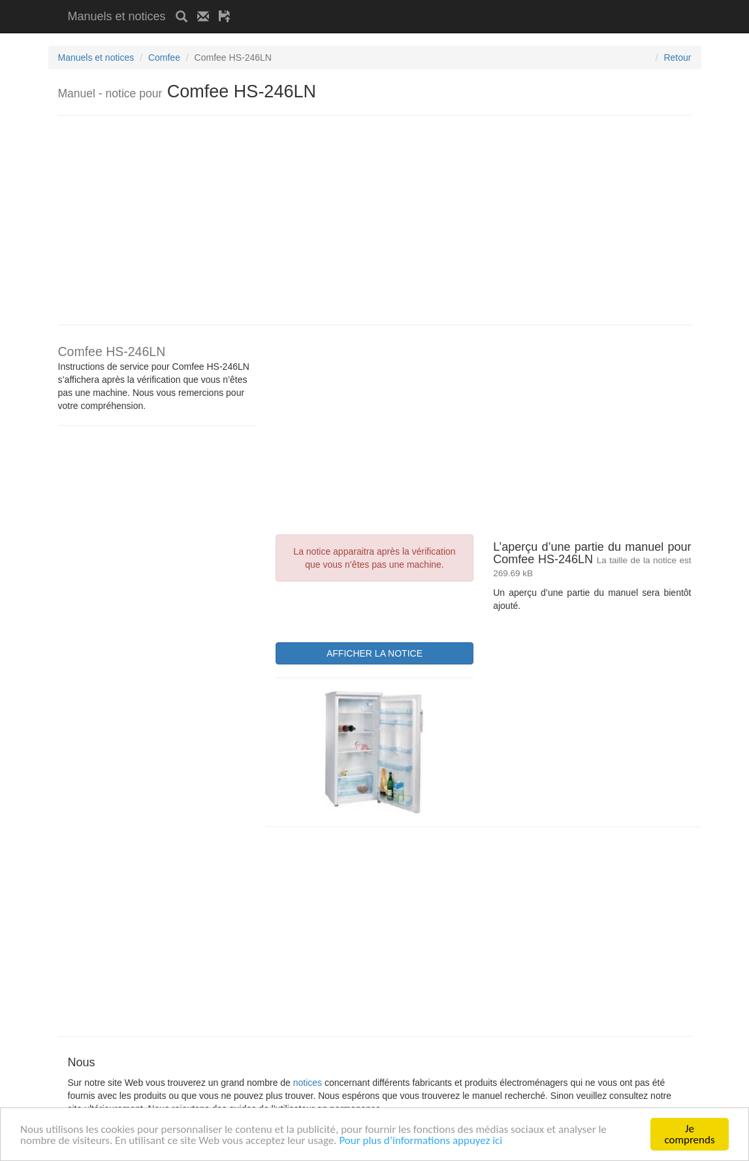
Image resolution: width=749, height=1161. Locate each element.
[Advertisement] (393, 5)
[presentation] (375, 610)
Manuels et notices (117, 16)
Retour (677, 57)
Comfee (164, 57)
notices (307, 1082)
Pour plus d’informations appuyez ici (420, 1142)
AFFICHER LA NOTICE (374, 653)
